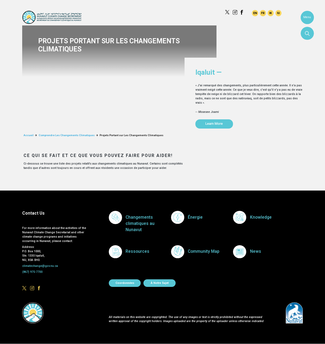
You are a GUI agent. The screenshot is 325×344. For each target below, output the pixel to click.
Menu (307, 17)
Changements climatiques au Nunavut (140, 223)
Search (307, 33)
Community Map (203, 251)
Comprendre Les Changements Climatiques (67, 135)
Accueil (29, 135)
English (255, 13)
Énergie (195, 217)
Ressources (137, 251)
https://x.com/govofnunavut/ (227, 12)
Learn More (214, 124)
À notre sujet (160, 283)
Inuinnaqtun (271, 13)
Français (263, 13)
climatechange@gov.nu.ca (40, 266)
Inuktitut (278, 13)
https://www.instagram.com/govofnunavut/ (235, 12)
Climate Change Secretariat (51, 17)
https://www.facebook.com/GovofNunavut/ (243, 12)
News (255, 251)
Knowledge (261, 217)
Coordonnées (125, 283)
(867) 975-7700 (32, 272)
